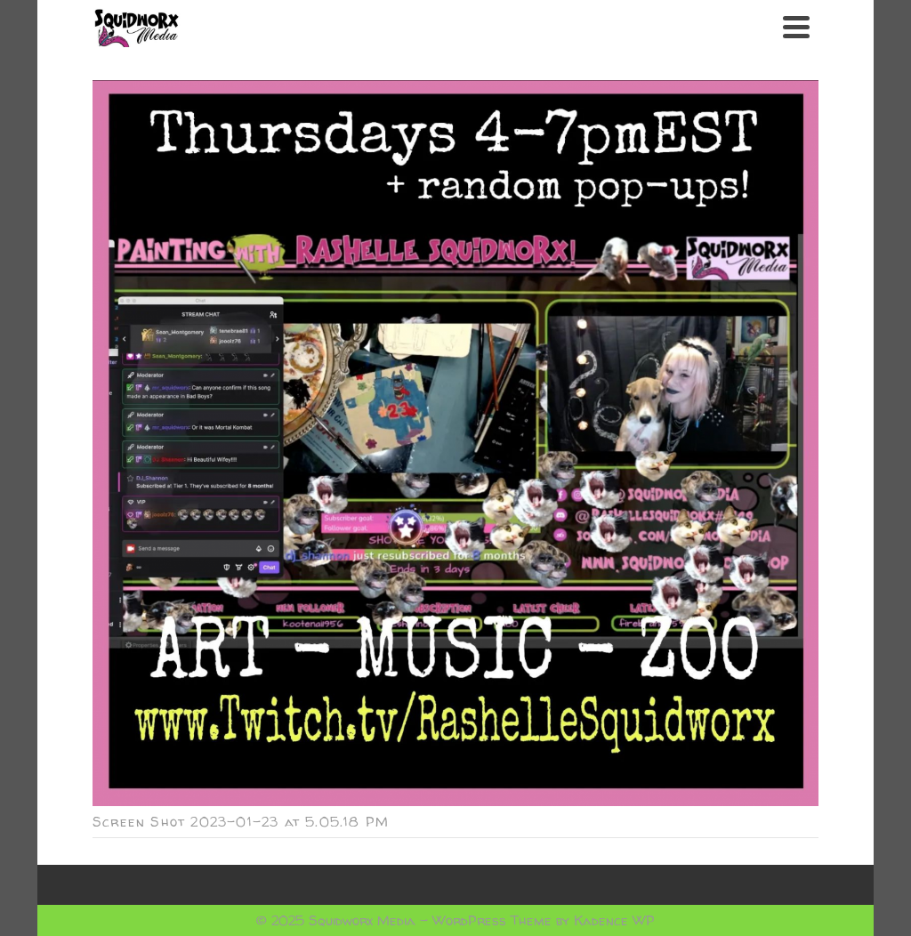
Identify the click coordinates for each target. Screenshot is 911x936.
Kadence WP (614, 920)
